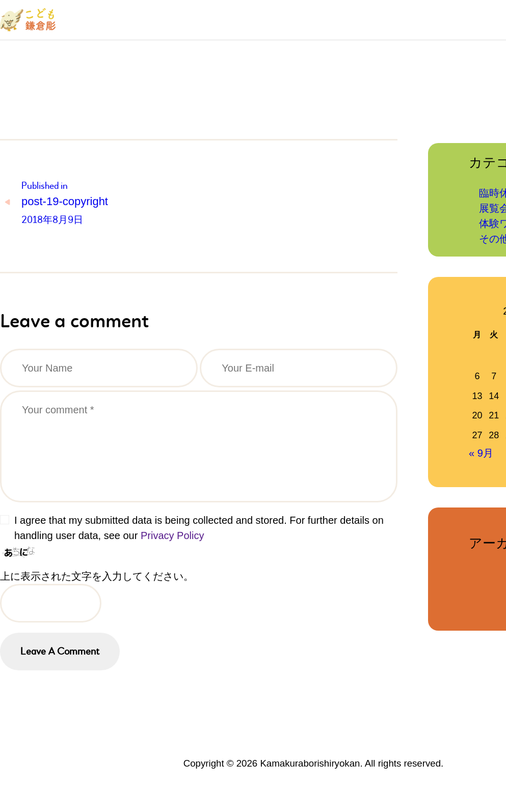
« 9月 (481, 453)
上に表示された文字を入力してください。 (97, 576)
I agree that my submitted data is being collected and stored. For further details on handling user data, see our (199, 528)
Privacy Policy (172, 535)
